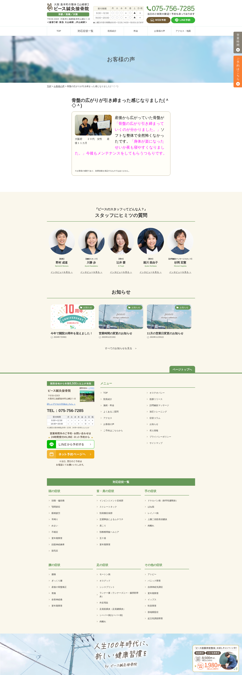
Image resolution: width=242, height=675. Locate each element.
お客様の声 (59, 86)
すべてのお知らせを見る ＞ (121, 348)
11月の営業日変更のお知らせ (165, 333)
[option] (61, 251)
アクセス (107, 418)
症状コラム (155, 418)
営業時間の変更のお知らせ (115, 333)
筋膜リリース (156, 399)
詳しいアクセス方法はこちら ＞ (61, 404)
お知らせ (154, 424)
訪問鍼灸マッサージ (159, 405)
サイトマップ (156, 443)
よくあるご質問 (111, 411)
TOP (49, 86)
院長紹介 (107, 399)
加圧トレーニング (158, 411)
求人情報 (154, 430)
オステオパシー (157, 393)
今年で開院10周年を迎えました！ (72, 333)
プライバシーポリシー (160, 436)
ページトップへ (182, 369)
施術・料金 (108, 405)
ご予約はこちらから (113, 430)
